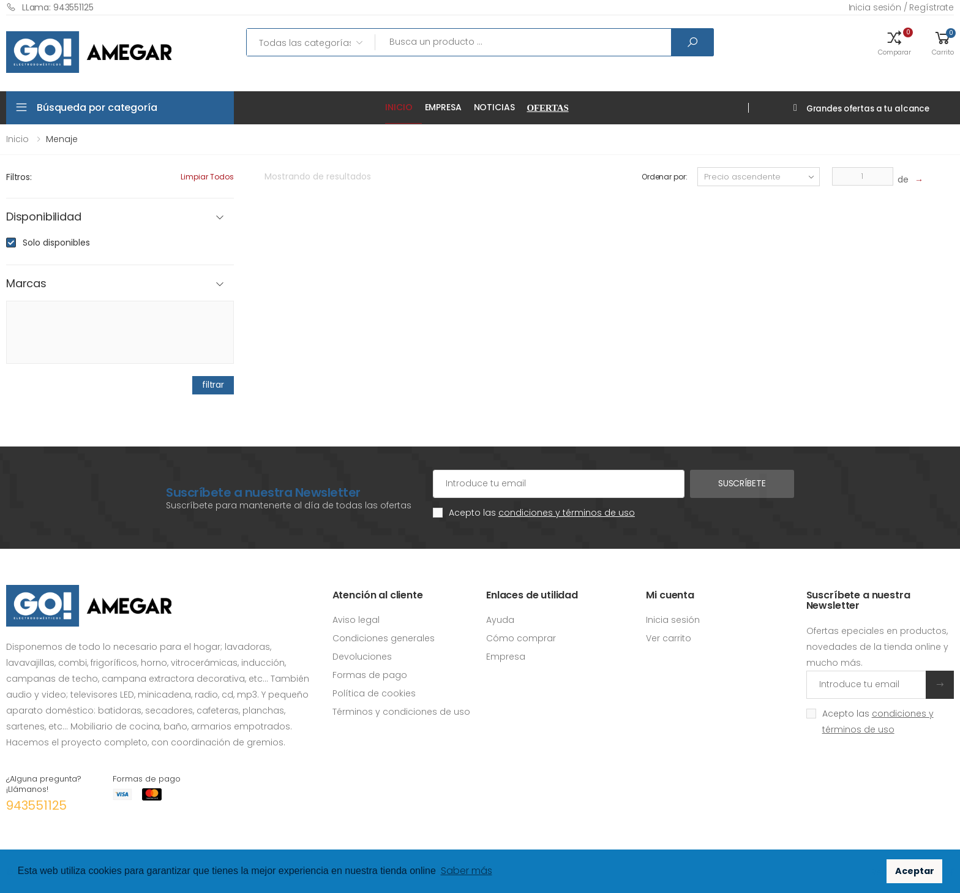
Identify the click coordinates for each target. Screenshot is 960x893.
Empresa (443, 107)
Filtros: (19, 177)
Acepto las (542, 513)
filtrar (213, 385)
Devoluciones (362, 656)
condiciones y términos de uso (566, 513)
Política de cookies (374, 693)
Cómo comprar (521, 638)
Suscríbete (742, 483)
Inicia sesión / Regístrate (901, 7)
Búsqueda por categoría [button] (97, 107)
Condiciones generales (383, 638)
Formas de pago (369, 675)
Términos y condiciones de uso (401, 712)
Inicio (398, 107)
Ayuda (500, 620)
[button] (894, 42)
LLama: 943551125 (50, 7)
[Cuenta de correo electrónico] (558, 484)
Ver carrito (668, 638)
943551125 (36, 805)
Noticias (494, 107)
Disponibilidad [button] (43, 217)
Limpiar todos (207, 176)
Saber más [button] (466, 871)
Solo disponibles (56, 242)
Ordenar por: (665, 176)
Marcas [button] (26, 283)
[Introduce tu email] (866, 685)
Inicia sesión (673, 620)
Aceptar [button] (914, 871)
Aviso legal (356, 620)
